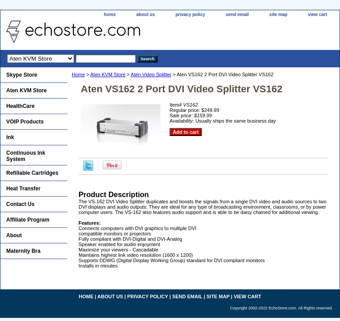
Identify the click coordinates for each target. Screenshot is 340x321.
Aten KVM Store (107, 74)
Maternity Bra (23, 251)
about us (146, 14)
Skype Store (21, 75)
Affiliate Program (28, 220)
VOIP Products (25, 122)
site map (279, 14)
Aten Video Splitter (151, 74)
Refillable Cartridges (32, 173)
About (14, 235)
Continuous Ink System (25, 156)
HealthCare (20, 106)
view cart (317, 14)
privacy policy (190, 14)
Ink (10, 137)
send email (237, 14)
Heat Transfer (23, 188)
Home (78, 74)
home (110, 14)
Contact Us (20, 204)
